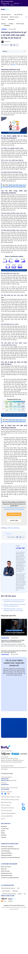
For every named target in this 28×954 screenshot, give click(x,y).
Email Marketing (6, 891)
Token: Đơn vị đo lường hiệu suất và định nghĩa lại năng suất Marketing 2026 (12, 641)
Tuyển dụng (16, 3)
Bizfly (14, 64)
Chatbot (20, 893)
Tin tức (3, 19)
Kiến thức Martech (6, 14)
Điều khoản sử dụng (6, 802)
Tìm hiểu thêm (14, 520)
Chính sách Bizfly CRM (6, 816)
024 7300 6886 (5, 789)
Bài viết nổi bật (18, 14)
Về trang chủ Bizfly (7, 1)
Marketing (4, 29)
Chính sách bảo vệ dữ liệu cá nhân (10, 799)
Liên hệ (4, 5)
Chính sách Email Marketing (8, 813)
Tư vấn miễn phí (13, 514)
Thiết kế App (15, 891)
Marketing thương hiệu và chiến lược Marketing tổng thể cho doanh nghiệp (13, 609)
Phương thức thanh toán (7, 807)
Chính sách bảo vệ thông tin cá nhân (10, 797)
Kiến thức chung (14, 17)
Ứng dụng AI (4, 17)
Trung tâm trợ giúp (5, 3)
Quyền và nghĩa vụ (6, 805)
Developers (11, 19)
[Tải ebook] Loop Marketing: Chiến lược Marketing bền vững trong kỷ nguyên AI (14, 651)
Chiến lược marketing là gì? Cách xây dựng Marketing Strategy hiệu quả (14, 605)
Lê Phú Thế (5, 41)
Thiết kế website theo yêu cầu (8, 888)
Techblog (11, 23)
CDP (25, 893)
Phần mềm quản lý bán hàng (9, 893)
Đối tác (12, 5)
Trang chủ (3, 23)
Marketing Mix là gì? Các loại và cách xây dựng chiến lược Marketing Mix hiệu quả (14, 600)
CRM (18, 888)
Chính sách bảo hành (6, 810)
